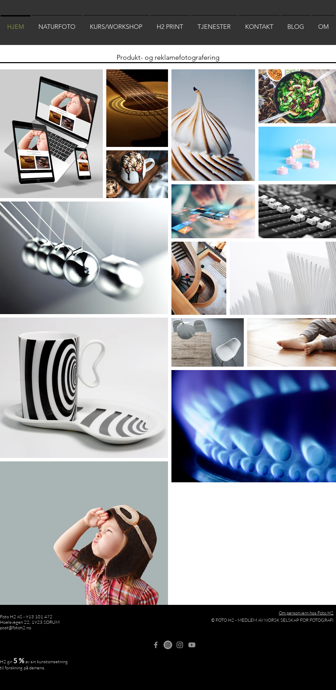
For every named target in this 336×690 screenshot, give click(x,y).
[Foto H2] (180, 645)
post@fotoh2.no (15, 627)
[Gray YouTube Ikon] (192, 645)
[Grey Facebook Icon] (156, 645)
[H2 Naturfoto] (168, 645)
